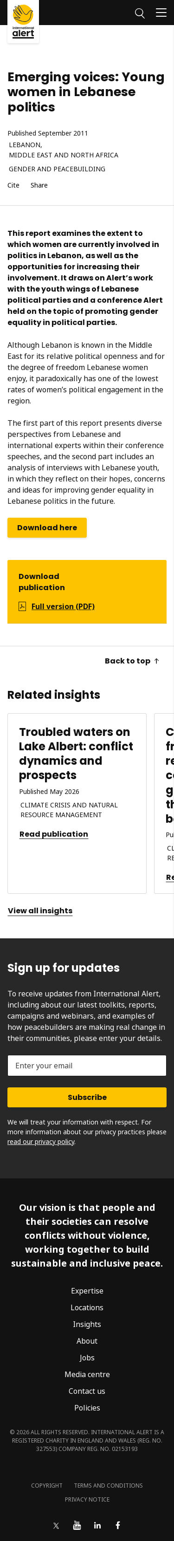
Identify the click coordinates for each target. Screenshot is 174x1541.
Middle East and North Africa (63, 155)
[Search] (140, 12)
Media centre (87, 1374)
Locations (87, 1307)
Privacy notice (87, 1499)
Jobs (87, 1357)
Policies (87, 1408)
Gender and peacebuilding (57, 169)
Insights (87, 1324)
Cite (13, 185)
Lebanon (24, 145)
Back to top (132, 661)
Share (39, 185)
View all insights (40, 911)
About (87, 1341)
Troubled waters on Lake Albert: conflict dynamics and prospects (76, 753)
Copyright (47, 1485)
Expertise (87, 1291)
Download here (47, 527)
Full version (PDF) (63, 606)
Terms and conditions (108, 1485)
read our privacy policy (40, 1141)
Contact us (87, 1391)
